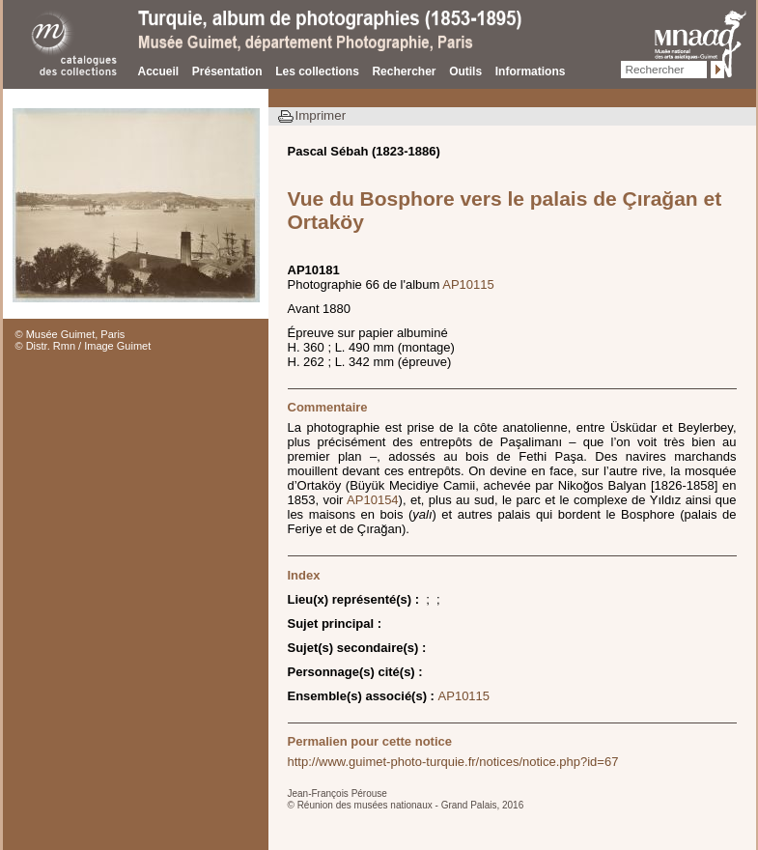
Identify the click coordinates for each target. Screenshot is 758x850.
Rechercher (403, 71)
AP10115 (468, 284)
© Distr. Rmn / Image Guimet (83, 346)
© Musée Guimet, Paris (70, 334)
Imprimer (321, 115)
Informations (530, 71)
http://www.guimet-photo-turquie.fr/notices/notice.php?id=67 (453, 761)
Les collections (317, 71)
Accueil (159, 71)
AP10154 (373, 500)
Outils (465, 71)
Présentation (227, 71)
